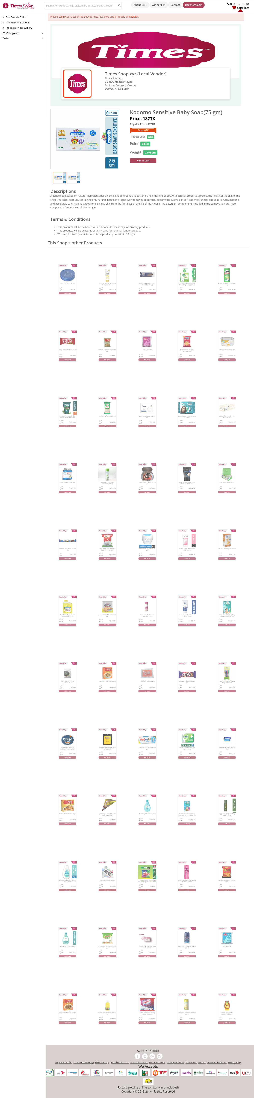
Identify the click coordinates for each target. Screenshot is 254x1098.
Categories (11, 33)
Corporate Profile (63, 1062)
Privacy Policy (234, 1062)
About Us (140, 5)
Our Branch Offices (15, 17)
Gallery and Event (175, 1062)
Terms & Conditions (217, 1062)
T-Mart (6, 38)
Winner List (159, 5)
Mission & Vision (157, 1062)
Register (133, 16)
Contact (175, 5)
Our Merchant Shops (16, 22)
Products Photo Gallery (17, 27)
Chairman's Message (83, 1062)
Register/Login (193, 5)
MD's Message (102, 1062)
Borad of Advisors (139, 1062)
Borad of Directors (120, 1062)
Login (61, 16)
